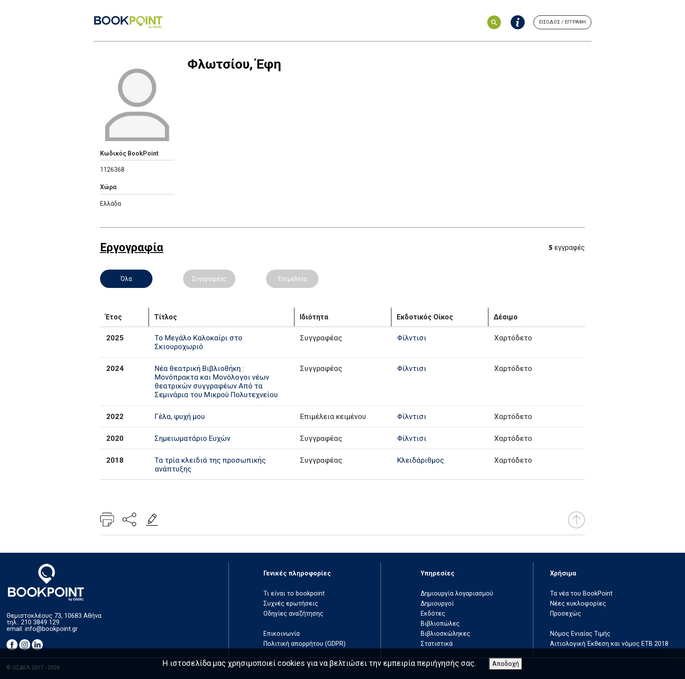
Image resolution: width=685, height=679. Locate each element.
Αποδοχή (505, 664)
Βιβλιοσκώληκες (445, 633)
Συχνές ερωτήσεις (290, 603)
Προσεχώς (565, 613)
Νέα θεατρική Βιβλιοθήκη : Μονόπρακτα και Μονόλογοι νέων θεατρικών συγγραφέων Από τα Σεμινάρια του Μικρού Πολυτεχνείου (216, 381)
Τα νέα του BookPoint (581, 593)
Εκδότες (433, 613)
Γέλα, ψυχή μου (180, 416)
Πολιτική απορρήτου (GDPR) (304, 644)
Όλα (126, 278)
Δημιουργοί (437, 603)
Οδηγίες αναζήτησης (293, 613)
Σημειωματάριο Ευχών (192, 438)
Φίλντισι (411, 337)
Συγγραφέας (209, 278)
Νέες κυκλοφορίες (578, 603)
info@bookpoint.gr (51, 629)
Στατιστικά (437, 644)
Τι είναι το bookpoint (294, 593)
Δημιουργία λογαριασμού (457, 593)
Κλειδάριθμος (420, 460)
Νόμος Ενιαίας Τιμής (580, 633)
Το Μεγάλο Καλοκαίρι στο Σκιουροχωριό (198, 342)
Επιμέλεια (292, 278)
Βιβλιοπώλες (440, 623)
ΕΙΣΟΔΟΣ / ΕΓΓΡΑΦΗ (562, 22)
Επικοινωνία (281, 633)
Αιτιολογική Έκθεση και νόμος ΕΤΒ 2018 (609, 644)
